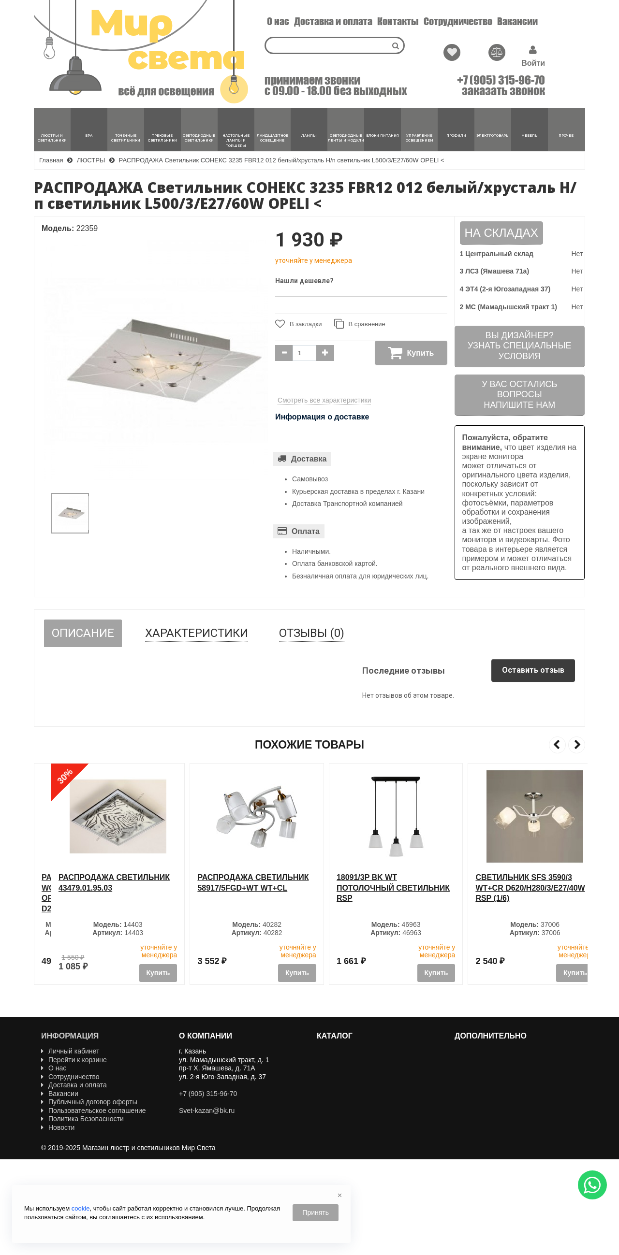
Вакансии (517, 21)
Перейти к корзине (74, 1060)
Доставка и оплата (333, 21)
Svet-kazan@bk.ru (207, 1110)
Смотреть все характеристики (324, 400)
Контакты (398, 21)
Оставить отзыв (533, 670)
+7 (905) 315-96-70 (501, 80)
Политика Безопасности (82, 1119)
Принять (315, 1212)
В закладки (298, 324)
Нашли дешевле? (304, 281)
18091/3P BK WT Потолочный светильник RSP (515, 887)
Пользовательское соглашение (93, 1110)
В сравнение (359, 324)
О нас (278, 21)
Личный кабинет (70, 1051)
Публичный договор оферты (89, 1102)
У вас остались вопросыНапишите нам (519, 394)
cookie (81, 1208)
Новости (57, 1127)
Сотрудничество (458, 21)
